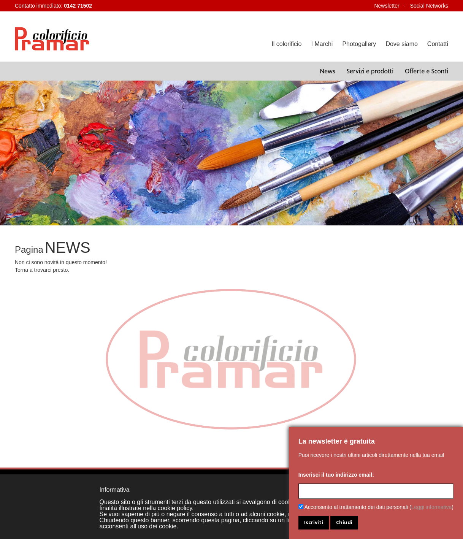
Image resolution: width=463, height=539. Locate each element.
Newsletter (386, 6)
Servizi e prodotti (370, 71)
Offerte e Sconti (426, 71)
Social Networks (429, 6)
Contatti (437, 44)
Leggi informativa (431, 507)
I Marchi (322, 44)
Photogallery (359, 44)
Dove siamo (401, 44)
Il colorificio (286, 44)
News (327, 71)
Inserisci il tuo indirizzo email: (336, 475)
